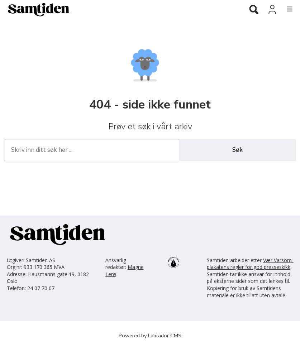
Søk (237, 150)
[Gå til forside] (118, 9)
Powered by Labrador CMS (150, 335)
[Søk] (254, 10)
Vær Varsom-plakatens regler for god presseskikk (250, 264)
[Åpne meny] (285, 9)
